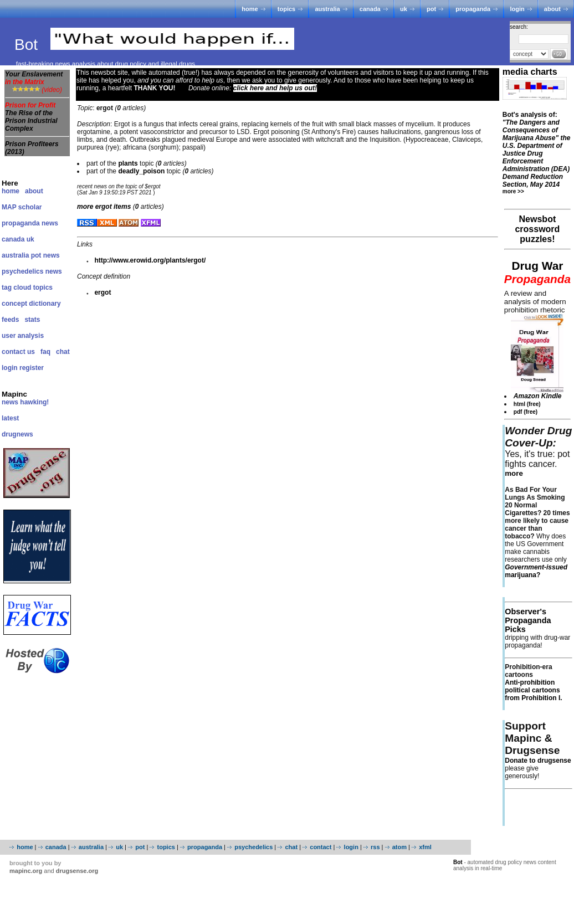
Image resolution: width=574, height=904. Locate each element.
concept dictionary (31, 303)
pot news (45, 255)
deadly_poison (141, 171)
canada (370, 9)
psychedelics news (32, 271)
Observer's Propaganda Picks (528, 620)
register (31, 368)
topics (286, 9)
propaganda (472, 9)
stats (32, 319)
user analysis (23, 336)
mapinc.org (25, 870)
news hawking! (25, 402)
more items (104, 206)
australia (327, 9)
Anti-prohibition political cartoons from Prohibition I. (533, 690)
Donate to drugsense (538, 760)
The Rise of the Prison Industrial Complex (31, 120)
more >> (513, 191)
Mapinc (14, 394)
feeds (10, 319)
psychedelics (253, 847)
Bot (28, 44)
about (552, 9)
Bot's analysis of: (537, 149)
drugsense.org (77, 870)
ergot (102, 292)
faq (45, 352)
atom (399, 847)
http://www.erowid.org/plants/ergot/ (150, 260)
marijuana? (536, 571)
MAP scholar (22, 207)
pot (431, 9)
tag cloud (16, 287)
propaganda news (30, 223)
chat (63, 352)
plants (127, 163)
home (250, 9)
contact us (18, 352)
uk (403, 9)
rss (375, 847)
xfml (425, 847)
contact (320, 847)
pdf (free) (525, 412)
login (517, 9)
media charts (530, 71)
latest (10, 418)
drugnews (17, 434)
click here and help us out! (275, 88)
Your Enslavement (34, 78)
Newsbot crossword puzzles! (537, 229)
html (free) (527, 404)
